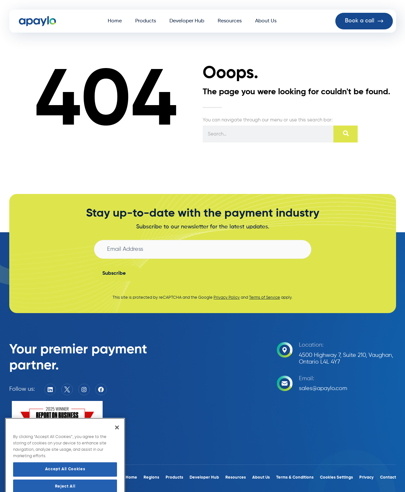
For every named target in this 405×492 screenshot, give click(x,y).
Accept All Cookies (65, 481)
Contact (388, 477)
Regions (151, 477)
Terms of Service (264, 298)
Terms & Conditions (295, 477)
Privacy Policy (227, 298)
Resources (230, 21)
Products (145, 21)
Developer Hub (186, 21)
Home (115, 21)
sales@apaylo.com (323, 388)
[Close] (117, 439)
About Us (265, 21)
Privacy (366, 477)
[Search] (345, 134)
